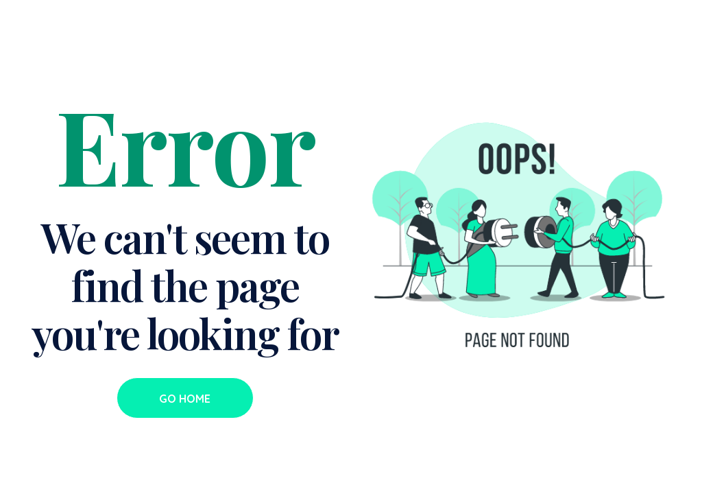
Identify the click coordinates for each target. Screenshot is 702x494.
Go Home (184, 398)
